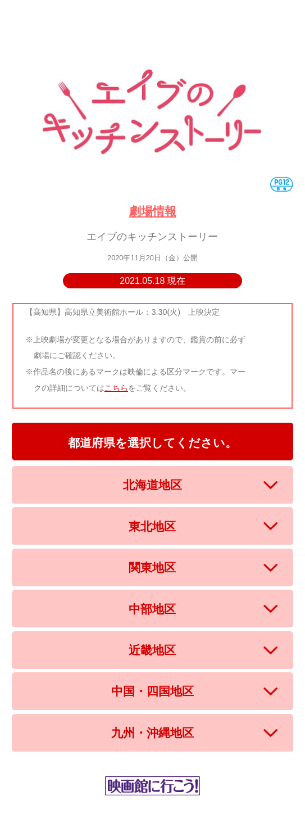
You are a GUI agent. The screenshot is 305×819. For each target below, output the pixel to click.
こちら (116, 387)
